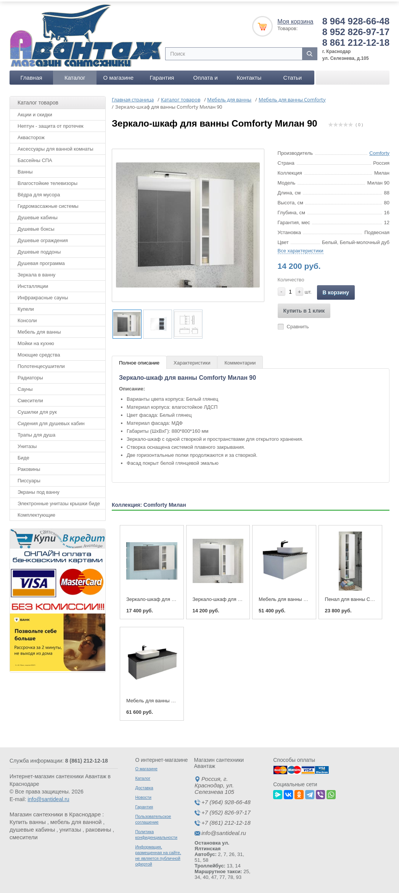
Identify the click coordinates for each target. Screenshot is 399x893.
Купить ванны (28, 819)
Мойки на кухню (36, 341)
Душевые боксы (36, 226)
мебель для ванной (76, 819)
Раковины (29, 466)
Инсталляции (33, 283)
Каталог (74, 75)
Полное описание (139, 360)
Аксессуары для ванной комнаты (55, 146)
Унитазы (27, 443)
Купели (26, 306)
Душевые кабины (38, 215)
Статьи (292, 75)
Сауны (25, 386)
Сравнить (298, 324)
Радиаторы (30, 375)
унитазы (70, 827)
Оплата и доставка (205, 77)
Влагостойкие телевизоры (47, 180)
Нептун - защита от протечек (51, 123)
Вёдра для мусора (39, 192)
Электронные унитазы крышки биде (59, 501)
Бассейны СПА (35, 158)
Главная (31, 75)
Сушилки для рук (37, 409)
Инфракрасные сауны (43, 295)
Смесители (30, 398)
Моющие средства (39, 352)
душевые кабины (32, 827)
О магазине (118, 75)
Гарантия (162, 75)
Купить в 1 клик (304, 308)
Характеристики (192, 360)
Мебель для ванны (39, 329)
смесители (24, 835)
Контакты (249, 75)
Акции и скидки (35, 112)
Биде (23, 455)
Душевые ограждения (43, 238)
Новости (143, 795)
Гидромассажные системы (48, 203)
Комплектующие (36, 512)
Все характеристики (300, 248)
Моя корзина (295, 19)
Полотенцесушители (41, 363)
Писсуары (29, 478)
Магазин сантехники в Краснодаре (55, 812)
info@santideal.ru (48, 797)
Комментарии (240, 360)
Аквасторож (31, 135)
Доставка (144, 785)
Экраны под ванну (39, 489)
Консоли (27, 318)
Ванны (25, 169)
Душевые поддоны (39, 249)
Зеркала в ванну (36, 272)
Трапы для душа (36, 432)
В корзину (336, 290)
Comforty (379, 150)
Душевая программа (41, 260)
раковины (98, 827)
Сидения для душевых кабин (51, 421)
